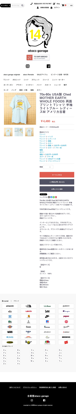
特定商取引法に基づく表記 (47, 387)
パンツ (39, 85)
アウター (19, 85)
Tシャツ (6, 80)
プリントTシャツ (54, 161)
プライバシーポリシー (30, 387)
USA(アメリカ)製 (54, 159)
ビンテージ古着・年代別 (59, 74)
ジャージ (46, 80)
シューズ (57, 85)
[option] (20, 109)
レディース (52, 139)
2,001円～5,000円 (60, 145)
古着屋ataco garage (38, 396)
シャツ (26, 80)
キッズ (6, 90)
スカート (48, 85)
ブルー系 (58, 148)
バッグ (13, 90)
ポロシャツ (16, 80)
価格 (32, 90)
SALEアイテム (42, 74)
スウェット (35, 80)
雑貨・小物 (23, 90)
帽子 (65, 85)
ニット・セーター (58, 80)
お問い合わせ (62, 387)
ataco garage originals (12, 74)
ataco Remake (28, 74)
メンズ (50, 136)
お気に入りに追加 (56, 189)
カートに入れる (57, 175)
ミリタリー (30, 85)
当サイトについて (14, 387)
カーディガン (8, 85)
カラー (39, 90)
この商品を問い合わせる (57, 182)
